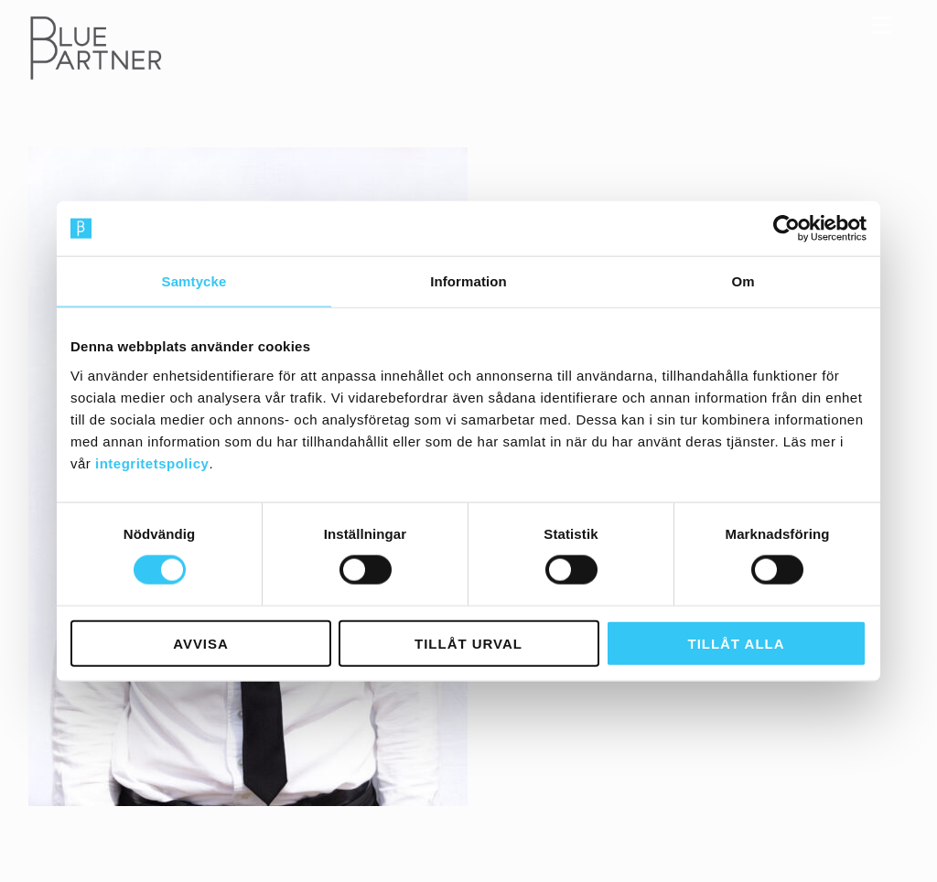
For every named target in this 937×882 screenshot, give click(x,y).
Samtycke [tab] (194, 281)
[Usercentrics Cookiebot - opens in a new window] (786, 228)
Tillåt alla (736, 643)
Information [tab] (468, 281)
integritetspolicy (152, 462)
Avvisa (201, 643)
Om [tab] (742, 281)
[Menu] (881, 24)
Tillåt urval (468, 643)
